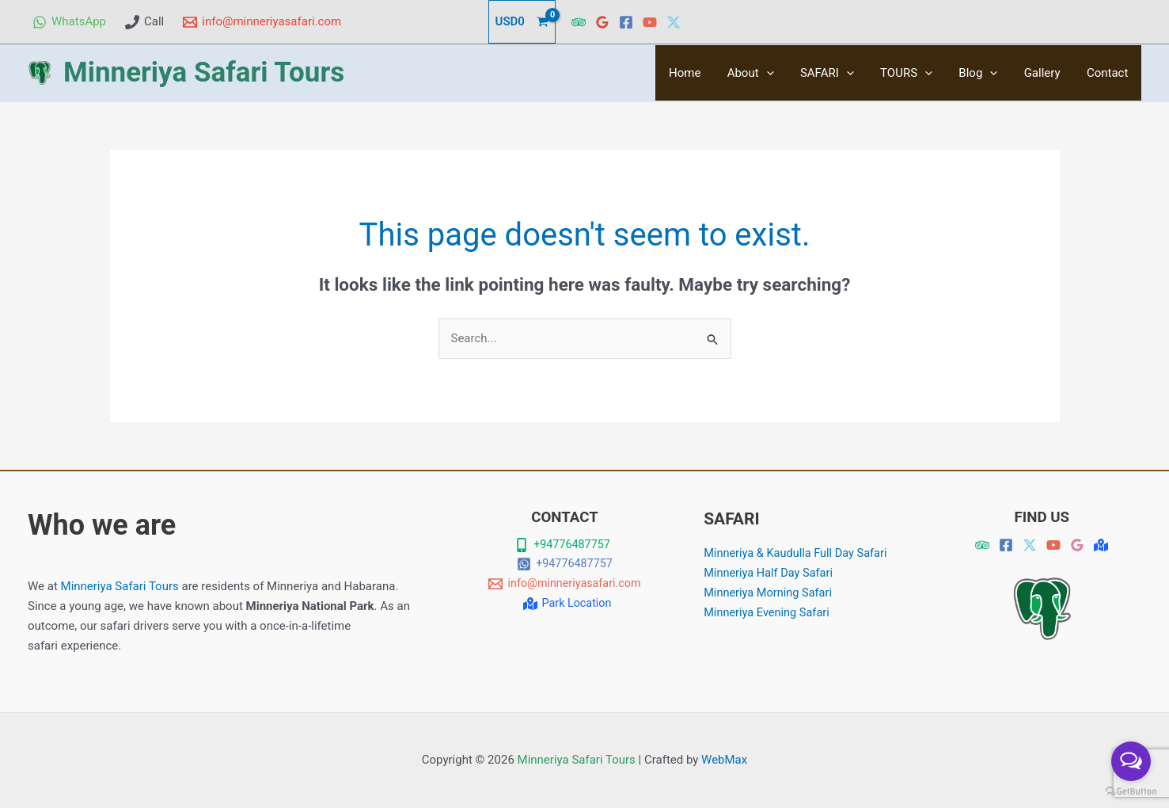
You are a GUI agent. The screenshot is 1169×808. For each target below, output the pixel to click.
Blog (985, 73)
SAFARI (839, 73)
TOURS (916, 73)
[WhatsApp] (69, 22)
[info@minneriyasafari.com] (262, 22)
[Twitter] (673, 22)
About (765, 73)
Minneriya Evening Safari (768, 611)
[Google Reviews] (602, 22)
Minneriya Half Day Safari (770, 573)
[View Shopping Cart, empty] (522, 22)
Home (702, 73)
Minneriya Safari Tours (203, 72)
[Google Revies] (1077, 545)
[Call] (144, 22)
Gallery (1046, 73)
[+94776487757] (562, 545)
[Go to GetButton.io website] (1131, 792)
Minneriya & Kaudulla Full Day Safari (798, 553)
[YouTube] (650, 22)
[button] (780, 73)
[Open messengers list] (1131, 761)
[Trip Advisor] (578, 22)
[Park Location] (566, 603)
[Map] (1101, 545)
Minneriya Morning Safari (770, 592)
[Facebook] (626, 22)
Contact (1108, 73)
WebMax (724, 760)
